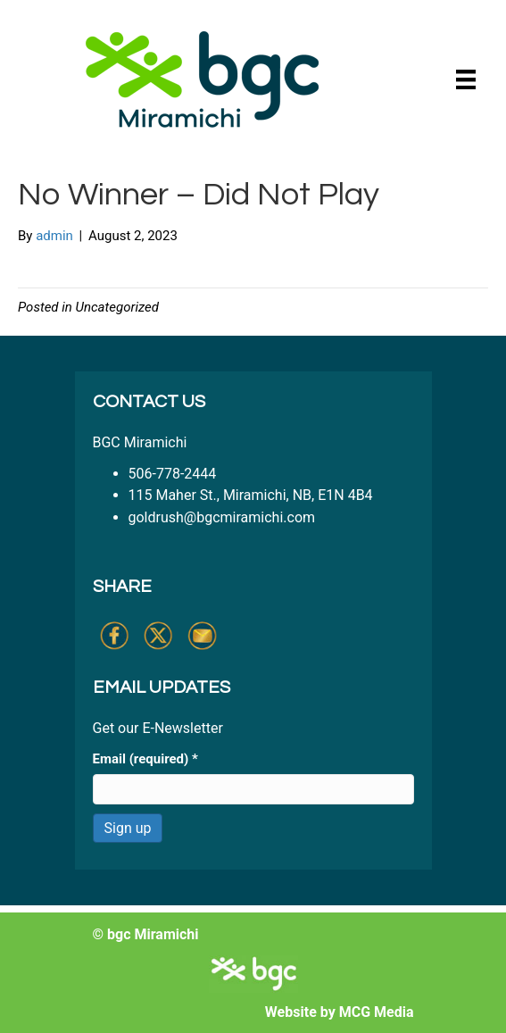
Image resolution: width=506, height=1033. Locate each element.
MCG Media (376, 1012)
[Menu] (466, 79)
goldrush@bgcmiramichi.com (222, 517)
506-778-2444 (173, 473)
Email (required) (145, 759)
